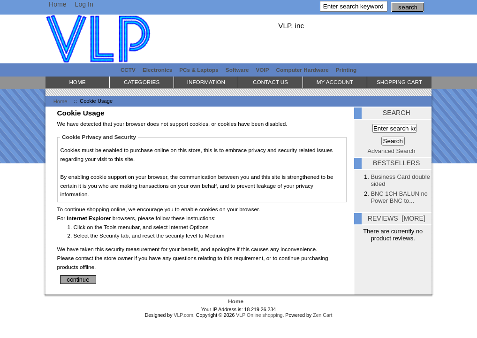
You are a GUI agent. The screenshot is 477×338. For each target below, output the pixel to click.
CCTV (128, 70)
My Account (335, 82)
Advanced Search (392, 150)
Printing (346, 70)
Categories (141, 82)
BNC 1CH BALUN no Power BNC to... (399, 197)
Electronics (157, 70)
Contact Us (270, 82)
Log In (84, 4)
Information (206, 82)
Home (58, 4)
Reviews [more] (396, 218)
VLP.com (183, 315)
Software (237, 70)
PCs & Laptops (199, 70)
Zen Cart (322, 315)
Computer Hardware (302, 70)
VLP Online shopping (259, 315)
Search (396, 112)
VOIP (262, 70)
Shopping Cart (399, 82)
